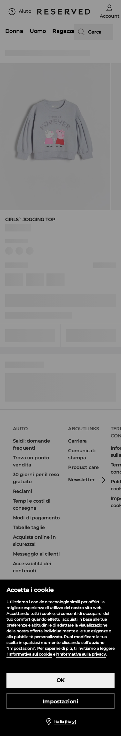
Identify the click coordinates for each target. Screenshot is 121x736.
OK (60, 680)
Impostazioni (60, 702)
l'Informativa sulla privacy (81, 654)
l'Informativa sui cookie (29, 654)
